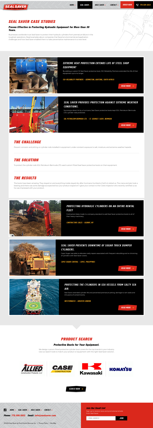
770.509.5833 (145, 3)
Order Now (127, 3)
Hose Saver (99, 3)
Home (71, 3)
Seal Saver (84, 3)
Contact (113, 3)
